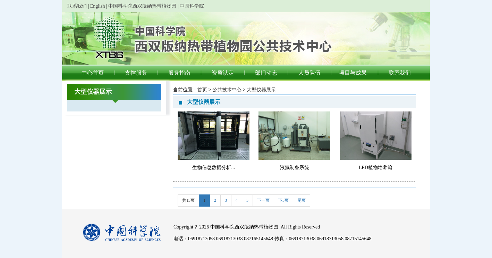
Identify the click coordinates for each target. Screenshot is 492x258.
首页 (202, 89)
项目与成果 (353, 73)
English (97, 6)
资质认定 (223, 73)
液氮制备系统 (294, 167)
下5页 (283, 200)
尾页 (301, 200)
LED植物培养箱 (375, 167)
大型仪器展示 (261, 89)
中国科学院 (192, 6)
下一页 (263, 200)
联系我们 (77, 6)
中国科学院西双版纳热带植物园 (142, 6)
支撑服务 (136, 73)
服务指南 (179, 73)
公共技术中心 (226, 89)
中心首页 (93, 73)
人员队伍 (309, 73)
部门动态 (266, 73)
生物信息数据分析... (213, 167)
